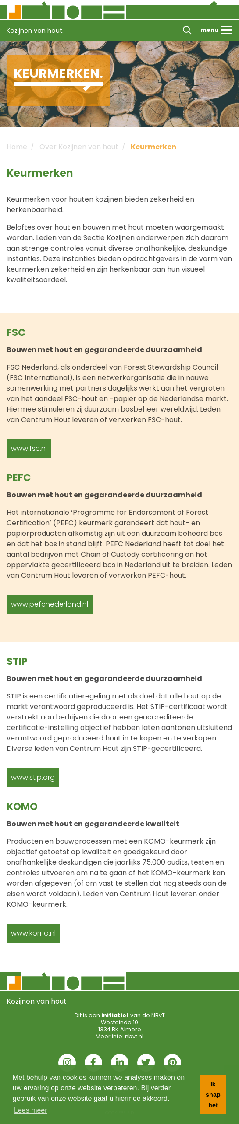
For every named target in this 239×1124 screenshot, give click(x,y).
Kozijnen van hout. (35, 30)
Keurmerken (153, 147)
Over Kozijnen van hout (78, 147)
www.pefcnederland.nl (49, 604)
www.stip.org (33, 777)
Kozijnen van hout (37, 1001)
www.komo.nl (33, 933)
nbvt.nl (134, 1036)
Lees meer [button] (30, 1110)
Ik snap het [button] (213, 1095)
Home (17, 147)
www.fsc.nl (29, 448)
